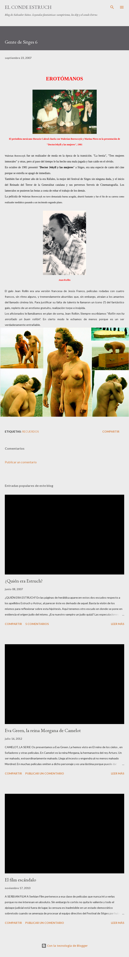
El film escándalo (20, 880)
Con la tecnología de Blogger (65, 946)
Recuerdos (30, 431)
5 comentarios (37, 624)
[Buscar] (112, 7)
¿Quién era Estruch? (24, 581)
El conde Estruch (28, 7)
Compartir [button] (110, 431)
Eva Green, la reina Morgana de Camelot (43, 730)
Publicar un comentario (21, 462)
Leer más (117, 624)
